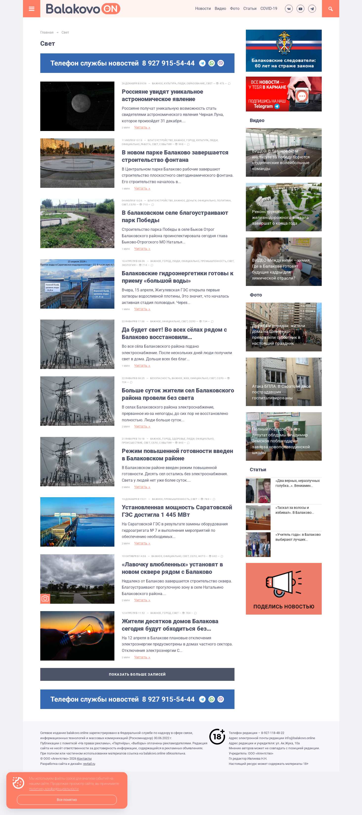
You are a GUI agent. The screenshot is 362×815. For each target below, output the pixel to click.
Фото (234, 8)
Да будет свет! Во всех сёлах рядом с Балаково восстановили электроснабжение (174, 333)
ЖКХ (186, 378)
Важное (157, 83)
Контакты (84, 758)
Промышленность (213, 260)
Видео (220, 8)
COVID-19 (268, 8)
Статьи (249, 8)
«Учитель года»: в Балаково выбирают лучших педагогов (298, 539)
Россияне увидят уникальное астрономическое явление (162, 95)
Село (132, 204)
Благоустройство (160, 140)
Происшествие (132, 442)
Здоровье (178, 438)
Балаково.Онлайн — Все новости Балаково (83, 8)
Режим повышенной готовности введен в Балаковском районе (177, 454)
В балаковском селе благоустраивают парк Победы (175, 216)
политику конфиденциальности (54, 789)
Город (190, 140)
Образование (196, 83)
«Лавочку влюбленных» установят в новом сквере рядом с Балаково (172, 568)
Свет (209, 83)
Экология (128, 264)
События (165, 144)
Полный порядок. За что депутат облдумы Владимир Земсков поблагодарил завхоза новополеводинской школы (281, 441)
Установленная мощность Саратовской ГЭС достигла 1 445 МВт (177, 511)
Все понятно (67, 800)
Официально (131, 144)
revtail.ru (89, 763)
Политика (224, 200)
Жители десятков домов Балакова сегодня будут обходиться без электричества (170, 625)
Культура (170, 83)
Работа (146, 144)
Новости (203, 8)
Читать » (142, 127)
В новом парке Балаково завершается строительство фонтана (175, 156)
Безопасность (160, 378)
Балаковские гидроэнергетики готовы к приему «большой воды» (178, 277)
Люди (181, 83)
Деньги (191, 200)
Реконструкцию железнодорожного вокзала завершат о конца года (280, 217)
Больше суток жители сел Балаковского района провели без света (178, 394)
